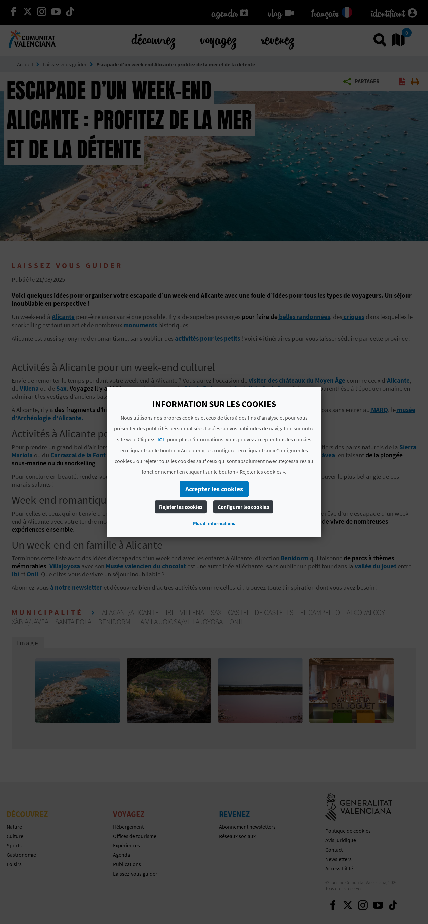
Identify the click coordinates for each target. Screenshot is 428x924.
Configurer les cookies (243, 506)
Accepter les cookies (214, 489)
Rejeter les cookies (180, 506)
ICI (160, 439)
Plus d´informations (214, 523)
